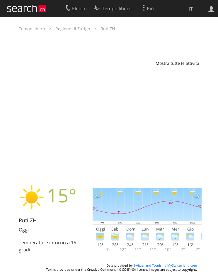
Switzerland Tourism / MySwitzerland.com (165, 265)
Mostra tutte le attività (177, 63)
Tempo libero (32, 28)
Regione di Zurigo (72, 28)
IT (191, 9)
